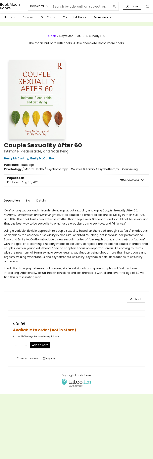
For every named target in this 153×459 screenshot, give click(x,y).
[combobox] (39, 6)
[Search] (114, 6)
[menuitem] (9, 17)
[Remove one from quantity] (15, 345)
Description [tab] (12, 200)
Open (52, 36)
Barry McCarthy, (17, 158)
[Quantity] (21, 345)
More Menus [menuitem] (102, 17)
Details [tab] (41, 200)
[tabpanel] (76, 249)
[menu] (76, 17)
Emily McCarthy (42, 158)
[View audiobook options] (76, 380)
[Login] (132, 6)
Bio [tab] (28, 200)
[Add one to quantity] (26, 345)
